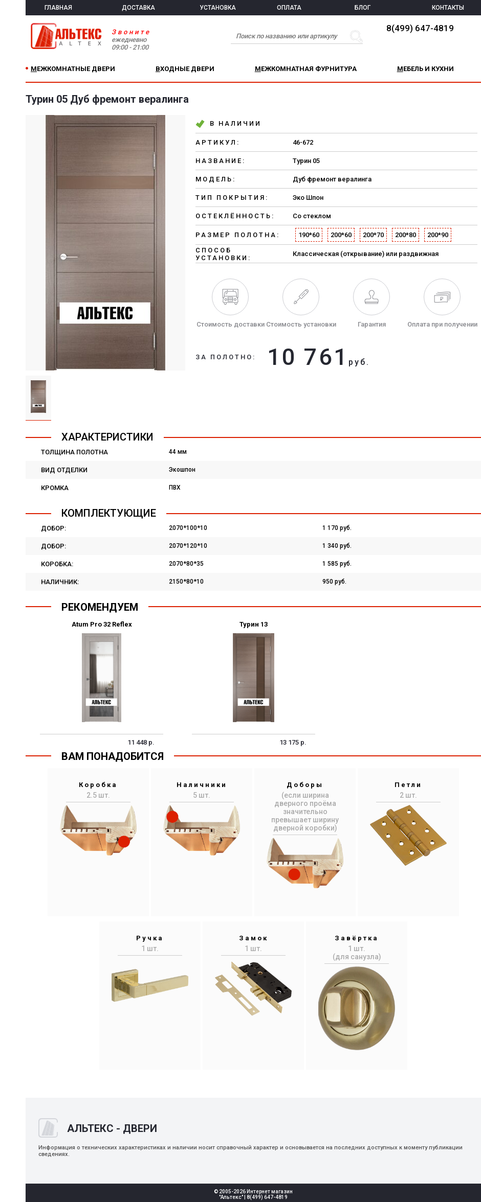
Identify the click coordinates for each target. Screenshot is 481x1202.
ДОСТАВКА (138, 7)
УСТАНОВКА (218, 7)
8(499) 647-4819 (420, 28)
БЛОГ (362, 7)
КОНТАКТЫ (448, 7)
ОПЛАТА (289, 7)
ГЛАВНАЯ (58, 7)
